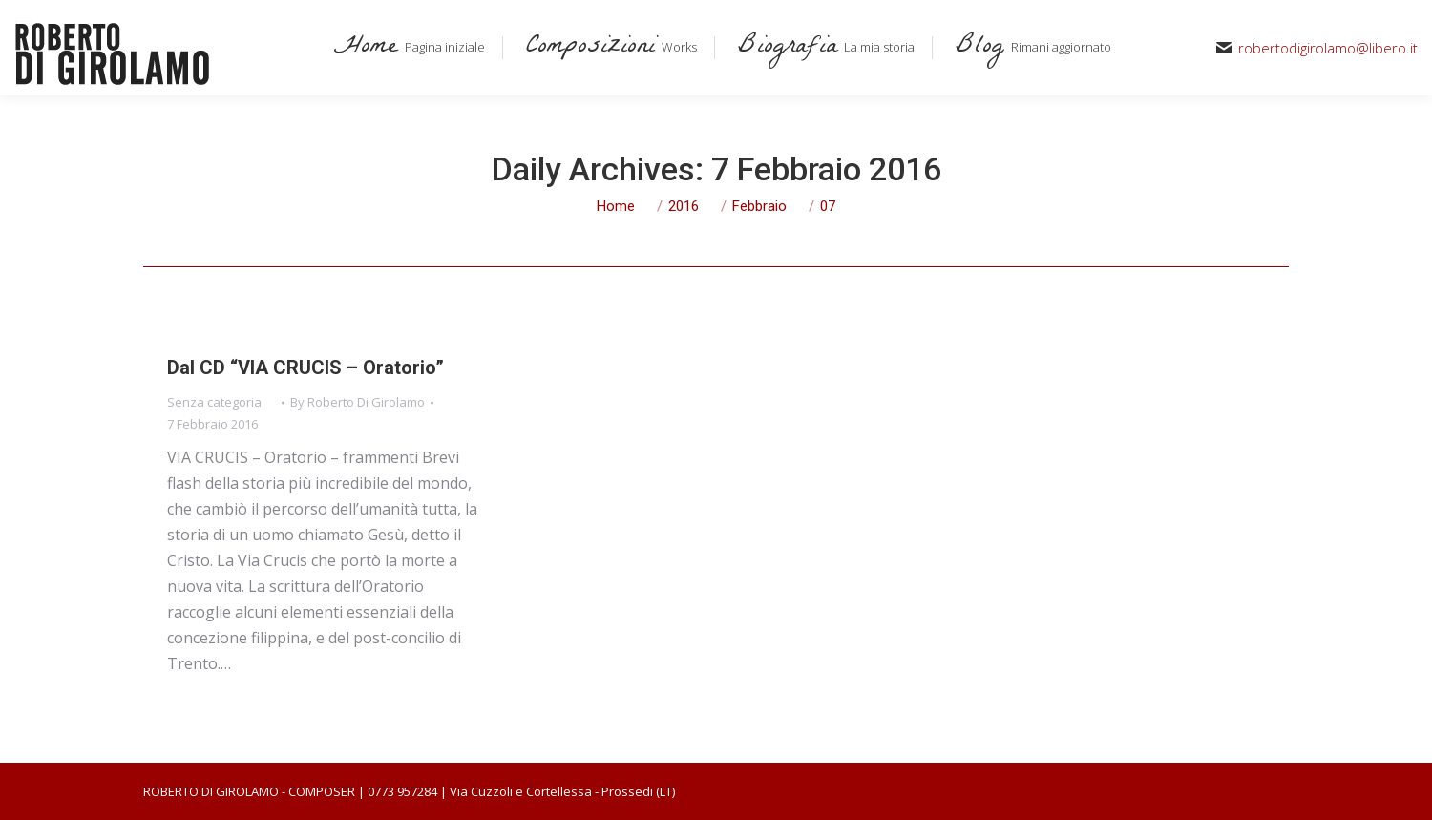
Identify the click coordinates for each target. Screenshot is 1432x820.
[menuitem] (406, 47)
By (357, 401)
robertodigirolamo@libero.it (1328, 48)
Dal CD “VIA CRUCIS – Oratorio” (305, 367)
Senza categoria (214, 401)
